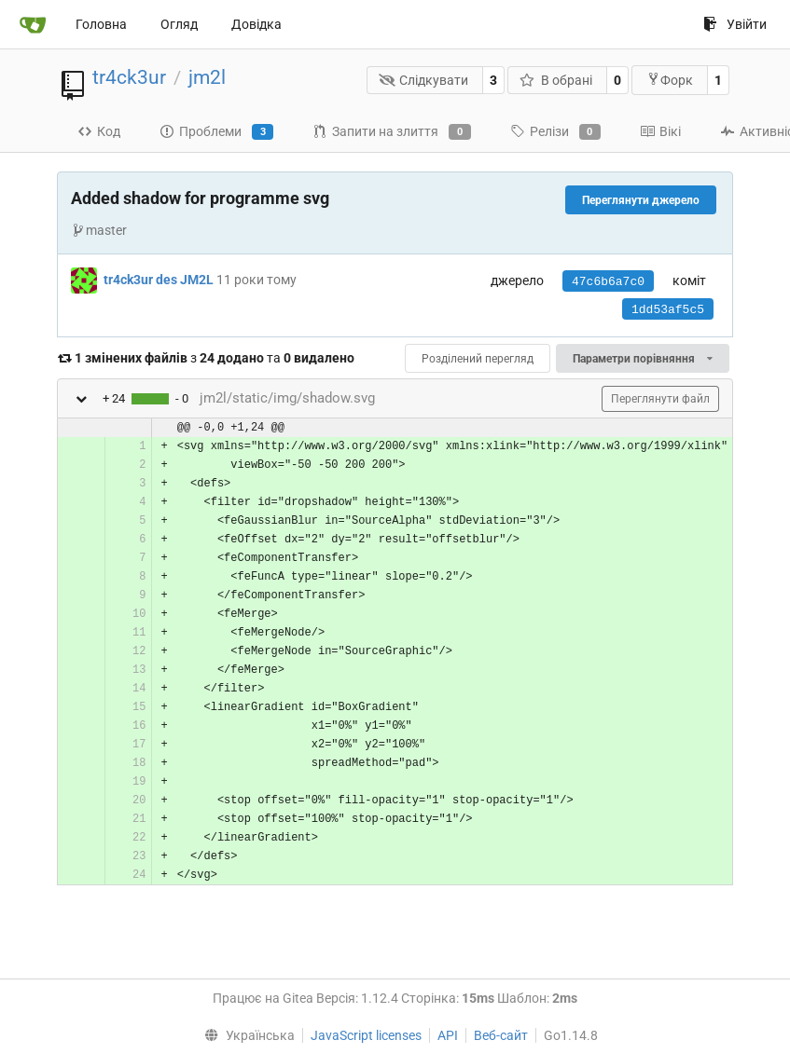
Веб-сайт (501, 1035)
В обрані (556, 80)
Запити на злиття (391, 132)
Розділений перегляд (478, 358)
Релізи (555, 132)
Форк (669, 80)
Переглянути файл (660, 398)
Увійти (735, 24)
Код (98, 131)
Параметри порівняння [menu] (643, 358)
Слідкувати (424, 80)
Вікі (660, 131)
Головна (101, 24)
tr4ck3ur (129, 77)
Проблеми (216, 132)
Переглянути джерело (641, 200)
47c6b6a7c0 (608, 282)
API (447, 1035)
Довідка (256, 24)
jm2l (207, 77)
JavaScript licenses (366, 1035)
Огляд (179, 24)
